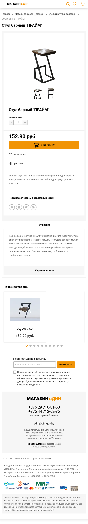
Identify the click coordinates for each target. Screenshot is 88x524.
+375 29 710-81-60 (44, 407)
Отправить (65, 364)
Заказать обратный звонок (44, 415)
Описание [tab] (44, 224)
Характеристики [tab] (44, 270)
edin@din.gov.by (44, 423)
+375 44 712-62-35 (44, 411)
